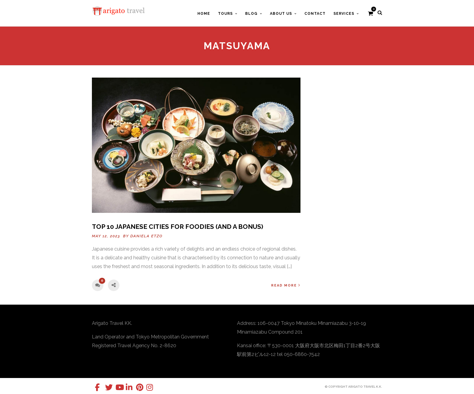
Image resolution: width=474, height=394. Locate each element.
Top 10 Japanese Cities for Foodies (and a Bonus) (177, 226)
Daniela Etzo (146, 236)
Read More (285, 285)
